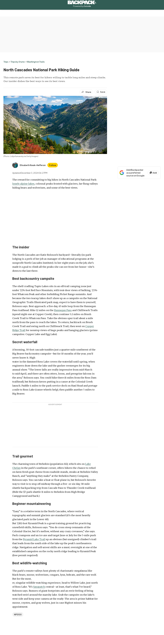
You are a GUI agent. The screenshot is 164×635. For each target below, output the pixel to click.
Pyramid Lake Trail (34, 539)
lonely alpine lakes (23, 183)
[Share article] (86, 92)
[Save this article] (101, 92)
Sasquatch (39, 586)
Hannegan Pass (63, 310)
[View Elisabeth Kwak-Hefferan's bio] (29, 165)
